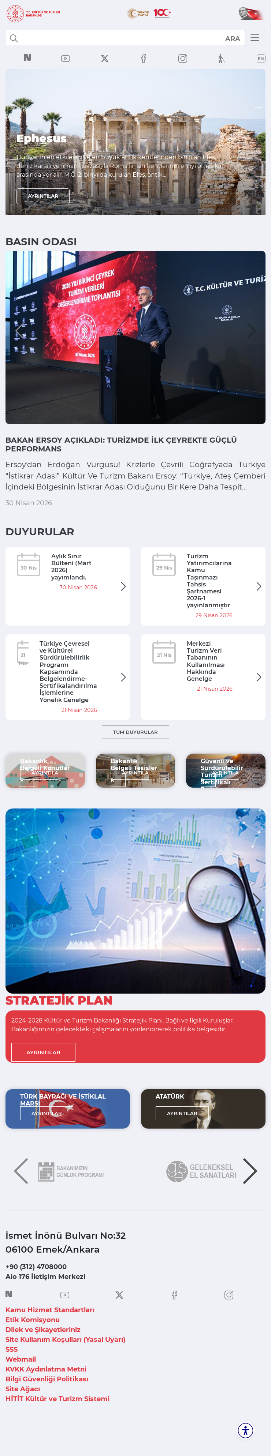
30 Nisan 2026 (28, 526)
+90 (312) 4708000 (36, 1290)
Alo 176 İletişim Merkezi (45, 1299)
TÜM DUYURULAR (135, 755)
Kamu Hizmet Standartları (49, 1333)
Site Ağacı (22, 1412)
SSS (11, 1372)
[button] (19, 330)
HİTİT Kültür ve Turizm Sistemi (57, 1422)
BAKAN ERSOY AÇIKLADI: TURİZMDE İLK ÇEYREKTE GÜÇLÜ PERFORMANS (123, 446)
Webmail (20, 1382)
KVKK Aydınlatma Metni (45, 1392)
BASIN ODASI (41, 241)
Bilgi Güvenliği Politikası (46, 1402)
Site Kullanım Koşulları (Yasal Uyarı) (65, 1362)
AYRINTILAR (43, 196)
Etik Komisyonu (32, 1343)
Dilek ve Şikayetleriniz (43, 1352)
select (232, 38)
